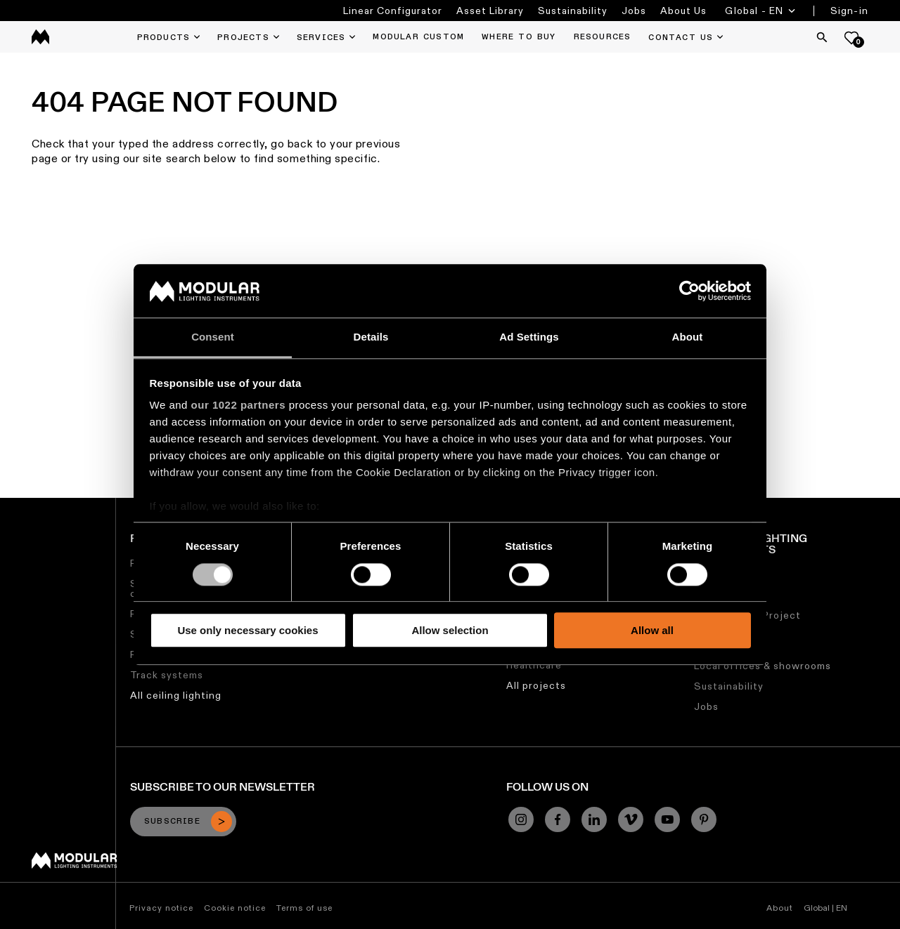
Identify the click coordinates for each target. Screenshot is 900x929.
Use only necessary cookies (247, 630)
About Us (683, 10)
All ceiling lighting (175, 695)
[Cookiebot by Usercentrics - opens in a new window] (689, 290)
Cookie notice (235, 907)
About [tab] (687, 337)
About (779, 907)
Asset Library (490, 10)
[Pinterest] (704, 819)
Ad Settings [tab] (528, 337)
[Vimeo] (630, 819)
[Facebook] (557, 819)
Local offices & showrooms (762, 665)
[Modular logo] (74, 865)
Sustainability (573, 10)
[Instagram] (521, 819)
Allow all (652, 630)
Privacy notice (161, 907)
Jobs (634, 10)
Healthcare (534, 665)
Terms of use (304, 907)
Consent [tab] (212, 337)
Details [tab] (371, 337)
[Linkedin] (594, 819)
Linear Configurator (392, 10)
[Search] (822, 37)
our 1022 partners (238, 405)
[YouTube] (667, 819)
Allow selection (449, 630)
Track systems (166, 674)
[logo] (40, 36)
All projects (536, 685)
